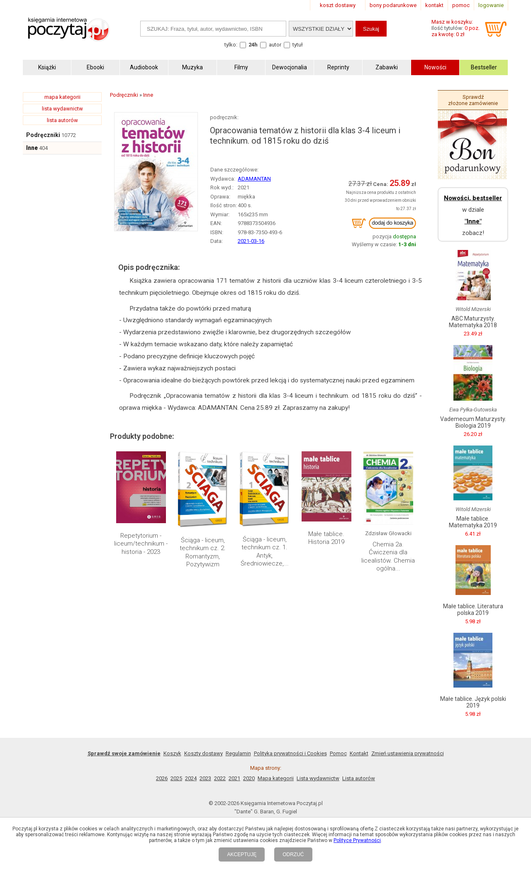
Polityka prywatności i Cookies (290, 753)
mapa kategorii (62, 97)
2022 (220, 778)
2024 (191, 778)
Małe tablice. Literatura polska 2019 (473, 609)
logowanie (491, 5)
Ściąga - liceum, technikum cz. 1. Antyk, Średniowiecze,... (265, 552)
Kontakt (359, 753)
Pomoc (338, 753)
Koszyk (172, 753)
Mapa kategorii (276, 778)
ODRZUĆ (293, 854)
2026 (162, 778)
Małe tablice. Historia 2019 (326, 538)
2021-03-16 (251, 241)
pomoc (461, 5)
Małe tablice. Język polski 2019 (473, 702)
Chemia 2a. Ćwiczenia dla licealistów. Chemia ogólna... (388, 557)
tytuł (297, 45)
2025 (176, 778)
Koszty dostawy (203, 753)
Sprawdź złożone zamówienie (473, 100)
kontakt (434, 5)
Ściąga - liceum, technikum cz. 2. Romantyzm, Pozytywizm (203, 552)
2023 (205, 778)
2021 (234, 778)
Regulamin (238, 753)
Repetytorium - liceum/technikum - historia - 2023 (141, 544)
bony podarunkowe (393, 5)
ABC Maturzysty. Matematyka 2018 (473, 321)
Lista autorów (358, 778)
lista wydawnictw (62, 108)
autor (275, 45)
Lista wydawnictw (318, 778)
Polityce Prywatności (357, 840)
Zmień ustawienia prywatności (407, 753)
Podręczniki (43, 135)
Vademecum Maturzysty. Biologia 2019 (473, 422)
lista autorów (62, 120)
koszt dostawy (338, 5)
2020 (249, 778)
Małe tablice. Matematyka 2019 (473, 522)
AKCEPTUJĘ (241, 854)
